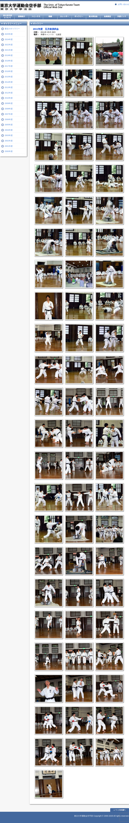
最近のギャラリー (12, 29)
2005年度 (9, 125)
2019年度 (9, 55)
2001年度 (9, 146)
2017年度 (9, 66)
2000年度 (9, 151)
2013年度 (9, 87)
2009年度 (9, 103)
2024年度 (9, 39)
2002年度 (9, 141)
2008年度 (9, 109)
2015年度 (9, 77)
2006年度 (9, 119)
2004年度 (9, 130)
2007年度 (9, 114)
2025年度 (9, 34)
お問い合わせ (123, 4)
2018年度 (9, 61)
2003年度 (9, 135)
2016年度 (9, 71)
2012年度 (9, 93)
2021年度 (9, 50)
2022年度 (9, 45)
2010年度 (9, 98)
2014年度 (9, 82)
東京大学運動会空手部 (40, 7)
